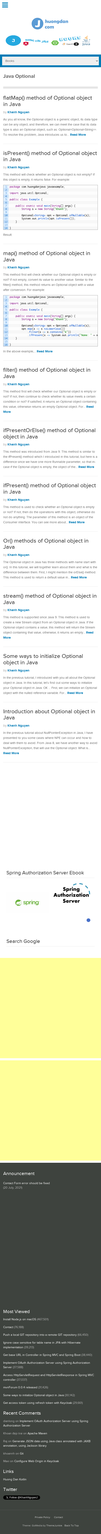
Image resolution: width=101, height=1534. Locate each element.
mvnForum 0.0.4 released (20, 1387)
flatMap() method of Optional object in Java (47, 101)
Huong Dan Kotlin (14, 1479)
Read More (78, 135)
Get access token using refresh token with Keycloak (37, 1403)
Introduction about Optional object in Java (49, 714)
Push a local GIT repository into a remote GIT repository (40, 1335)
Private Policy (42, 1517)
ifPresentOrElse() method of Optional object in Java (49, 433)
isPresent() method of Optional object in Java (50, 156)
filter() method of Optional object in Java (47, 373)
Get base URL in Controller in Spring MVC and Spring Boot (42, 1355)
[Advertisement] (50, 815)
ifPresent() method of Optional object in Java (49, 488)
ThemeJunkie (54, 1525)
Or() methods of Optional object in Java (46, 544)
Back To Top (71, 1525)
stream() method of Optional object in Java (50, 599)
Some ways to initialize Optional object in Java (43, 659)
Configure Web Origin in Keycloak (36, 1461)
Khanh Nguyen (18, 112)
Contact (8, 1327)
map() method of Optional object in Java (46, 256)
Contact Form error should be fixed (26, 1183)
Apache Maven (37, 1433)
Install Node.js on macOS (19, 1319)
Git (21, 1453)
